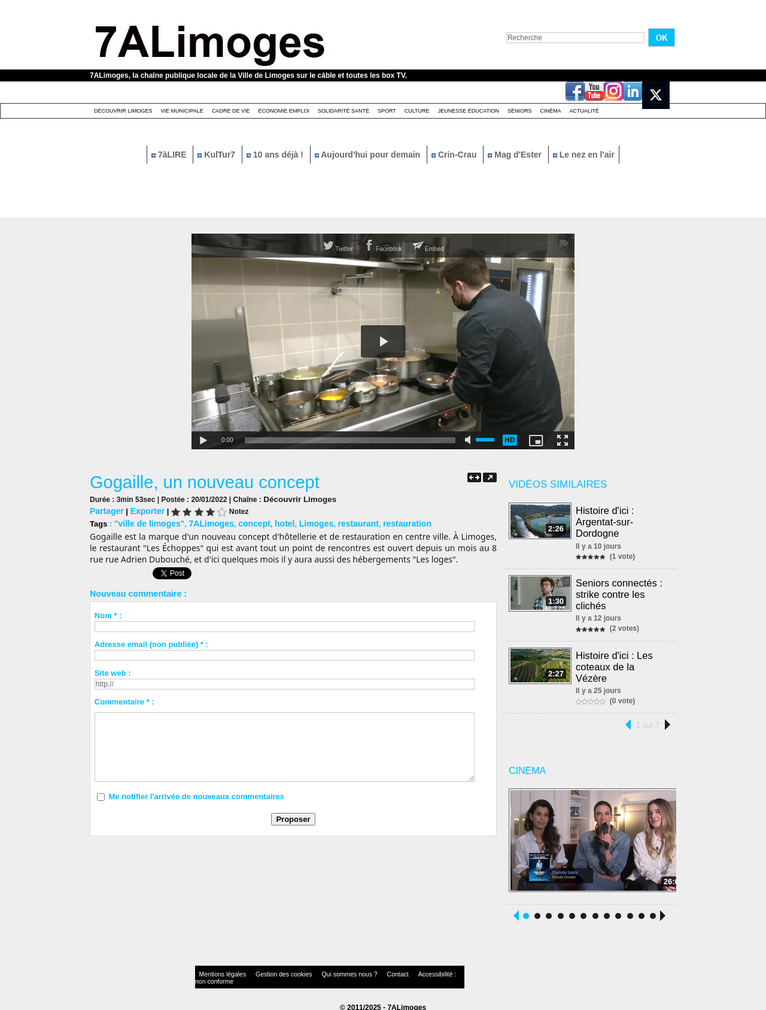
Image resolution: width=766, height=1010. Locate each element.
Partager (105, 510)
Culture (417, 111)
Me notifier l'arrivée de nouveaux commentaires (196, 794)
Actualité (585, 111)
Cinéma (550, 111)
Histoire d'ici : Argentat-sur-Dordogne (605, 521)
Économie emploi (283, 111)
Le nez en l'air (584, 154)
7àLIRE (170, 154)
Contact (359, 970)
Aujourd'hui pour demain (368, 154)
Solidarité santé (343, 111)
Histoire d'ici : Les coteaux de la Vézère (614, 662)
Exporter (144, 510)
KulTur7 (217, 154)
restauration (388, 522)
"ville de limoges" (147, 522)
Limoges (303, 522)
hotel (274, 522)
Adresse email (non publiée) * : (151, 642)
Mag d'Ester (516, 154)
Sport (387, 111)
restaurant (343, 522)
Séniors (519, 111)
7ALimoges (205, 522)
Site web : (113, 671)
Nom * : (108, 613)
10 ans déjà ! (276, 154)
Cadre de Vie (231, 111)
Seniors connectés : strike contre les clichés (619, 591)
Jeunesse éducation (468, 111)
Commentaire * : (124, 699)
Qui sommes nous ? (320, 970)
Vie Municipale (182, 111)
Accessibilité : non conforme (406, 970)
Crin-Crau (455, 154)
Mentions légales (217, 970)
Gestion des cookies (267, 970)
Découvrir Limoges (123, 111)
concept (245, 522)
